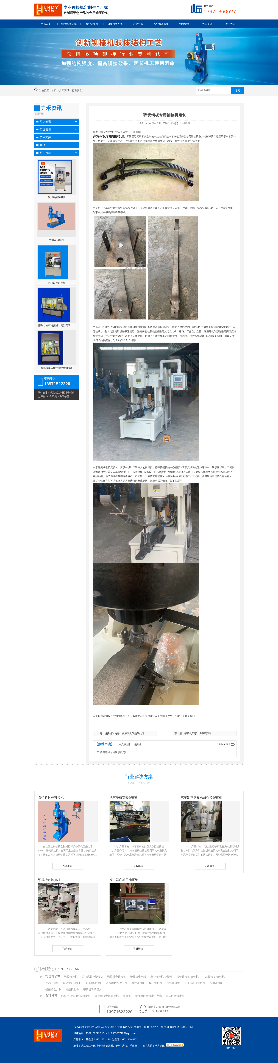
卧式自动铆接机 (175, 995)
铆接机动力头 (53, 989)
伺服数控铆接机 (56, 282)
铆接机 (137, 744)
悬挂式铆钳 (173, 982)
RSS (184, 1027)
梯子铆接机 (155, 982)
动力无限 (160, 1045)
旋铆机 (127, 995)
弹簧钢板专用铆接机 (107, 995)
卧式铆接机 (138, 982)
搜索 (237, 90)
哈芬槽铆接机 (94, 982)
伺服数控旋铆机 (56, 197)
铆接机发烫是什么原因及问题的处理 (124, 733)
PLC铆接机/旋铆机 (214, 976)
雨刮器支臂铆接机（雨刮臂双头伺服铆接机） (56, 325)
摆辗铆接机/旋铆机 (188, 976)
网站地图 (175, 1027)
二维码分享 (184, 123)
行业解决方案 (139, 776)
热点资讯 (45, 121)
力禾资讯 (64, 90)
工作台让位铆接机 (194, 982)
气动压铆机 (52, 982)
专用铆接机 (216, 982)
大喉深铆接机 (56, 240)
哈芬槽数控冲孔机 (116, 982)
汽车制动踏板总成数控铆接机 (201, 797)
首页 (53, 90)
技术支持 (45, 137)
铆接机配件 (72, 989)
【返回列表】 (223, 744)
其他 (42, 145)
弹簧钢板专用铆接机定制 (113, 752)
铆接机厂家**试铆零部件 (197, 733)
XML (191, 1027)
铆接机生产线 (138, 976)
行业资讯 (77, 90)
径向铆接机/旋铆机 (161, 976)
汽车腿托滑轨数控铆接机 (75, 995)
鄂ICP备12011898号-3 (156, 1027)
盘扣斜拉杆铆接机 (51, 797)
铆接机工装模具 (92, 989)
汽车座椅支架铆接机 (123, 797)
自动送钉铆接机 (72, 982)
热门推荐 (45, 152)
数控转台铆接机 (116, 976)
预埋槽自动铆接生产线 (148, 995)
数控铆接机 (70, 976)
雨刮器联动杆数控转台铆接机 (56, 368)
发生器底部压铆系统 (123, 880)
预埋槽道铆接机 (49, 880)
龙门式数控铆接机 (92, 976)
